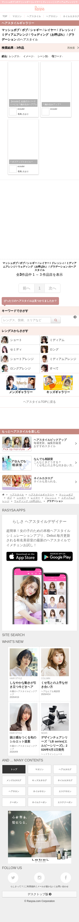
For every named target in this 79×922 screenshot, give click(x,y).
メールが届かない (45, 886)
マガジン (39, 769)
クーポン (14, 802)
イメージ (29, 56)
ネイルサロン (39, 791)
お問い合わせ (62, 886)
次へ (52, 288)
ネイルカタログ (65, 780)
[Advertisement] (39, 219)
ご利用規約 (30, 886)
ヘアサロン (14, 791)
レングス (14, 56)
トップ (14, 769)
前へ (26, 288)
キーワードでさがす (15, 310)
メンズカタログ (14, 780)
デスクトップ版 (40, 894)
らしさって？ (17, 886)
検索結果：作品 (40, 47)
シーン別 (43, 56)
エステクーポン (65, 802)
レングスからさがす (15, 331)
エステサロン (65, 791)
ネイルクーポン (39, 802)
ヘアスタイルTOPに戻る (39, 401)
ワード (57, 56)
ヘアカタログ (65, 769)
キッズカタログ (39, 780)
